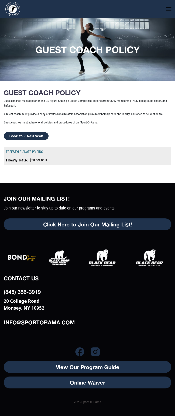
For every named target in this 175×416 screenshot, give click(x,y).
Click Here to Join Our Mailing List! (87, 224)
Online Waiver (87, 382)
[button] (168, 9)
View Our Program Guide (87, 367)
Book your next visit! (26, 136)
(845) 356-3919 (22, 291)
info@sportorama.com (39, 322)
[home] (22, 9)
